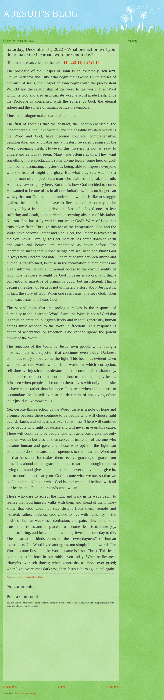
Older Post (112, 686)
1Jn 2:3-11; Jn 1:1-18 (81, 62)
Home (62, 686)
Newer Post (10, 686)
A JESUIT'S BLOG (40, 13)
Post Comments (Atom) (25, 693)
